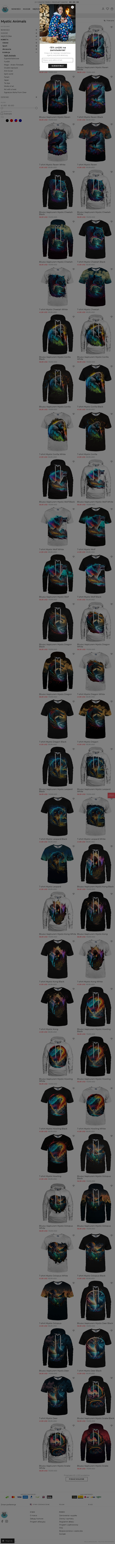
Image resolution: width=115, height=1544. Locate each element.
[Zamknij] (72, 7)
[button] (57, 772)
